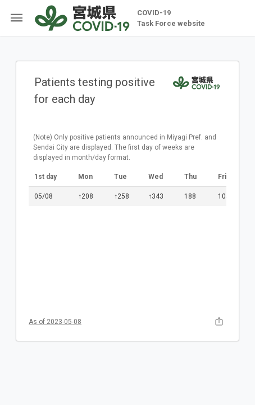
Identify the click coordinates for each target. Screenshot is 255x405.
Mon (85, 177)
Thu (190, 177)
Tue (120, 177)
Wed (155, 177)
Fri (222, 177)
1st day (45, 177)
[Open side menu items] (14, 18)
